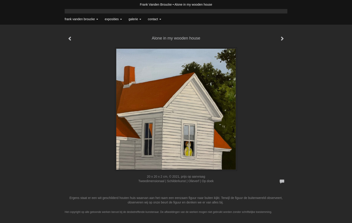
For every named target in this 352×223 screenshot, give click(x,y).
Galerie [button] (135, 19)
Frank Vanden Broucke (156, 4)
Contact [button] (154, 19)
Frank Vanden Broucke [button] (81, 19)
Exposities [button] (113, 19)
